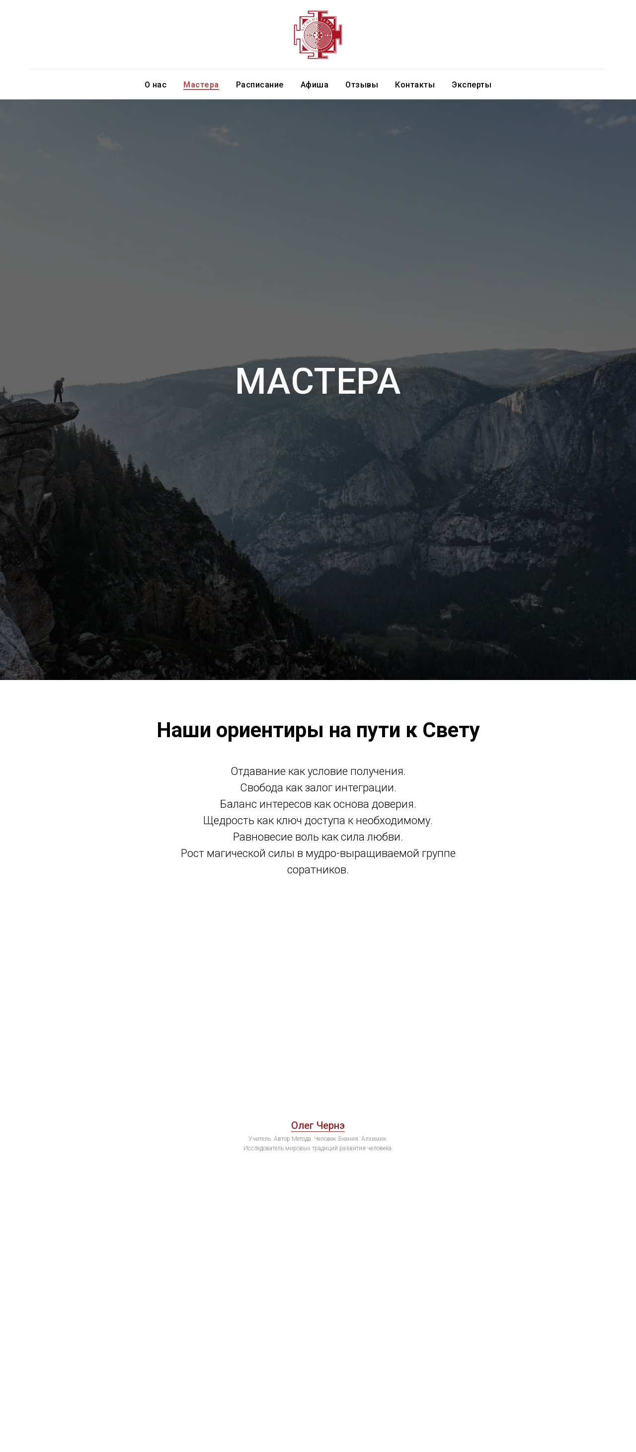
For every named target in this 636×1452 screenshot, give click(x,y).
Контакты (415, 84)
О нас (156, 84)
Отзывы (361, 84)
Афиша (315, 84)
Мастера (201, 84)
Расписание (260, 84)
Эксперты (471, 84)
